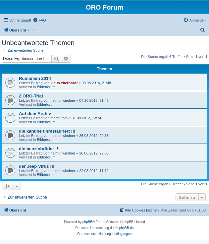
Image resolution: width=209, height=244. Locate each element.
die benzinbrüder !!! (39, 148)
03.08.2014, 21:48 (96, 83)
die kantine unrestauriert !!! (47, 131)
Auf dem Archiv (35, 113)
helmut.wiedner (62, 100)
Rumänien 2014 (35, 78)
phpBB (87, 222)
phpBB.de (126, 228)
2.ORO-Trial (31, 95)
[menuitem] (39, 20)
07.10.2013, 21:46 (94, 100)
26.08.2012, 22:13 (94, 136)
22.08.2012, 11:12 (94, 171)
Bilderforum (46, 87)
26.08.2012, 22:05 (94, 153)
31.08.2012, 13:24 (86, 118)
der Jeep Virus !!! (37, 166)
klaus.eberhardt (64, 83)
